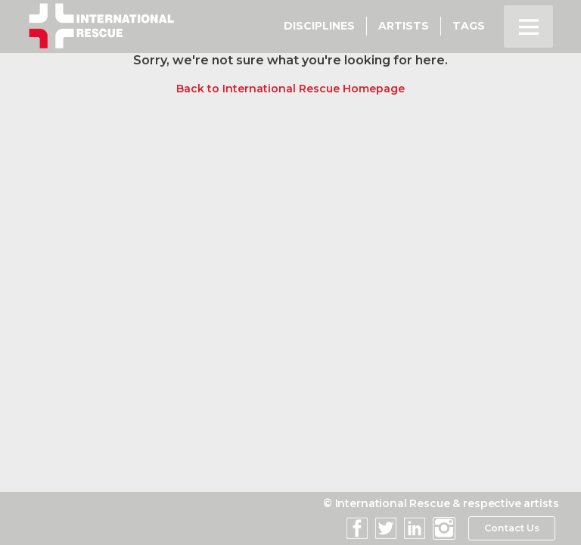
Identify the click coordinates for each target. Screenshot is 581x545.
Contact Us (510, 528)
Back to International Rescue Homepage (290, 88)
